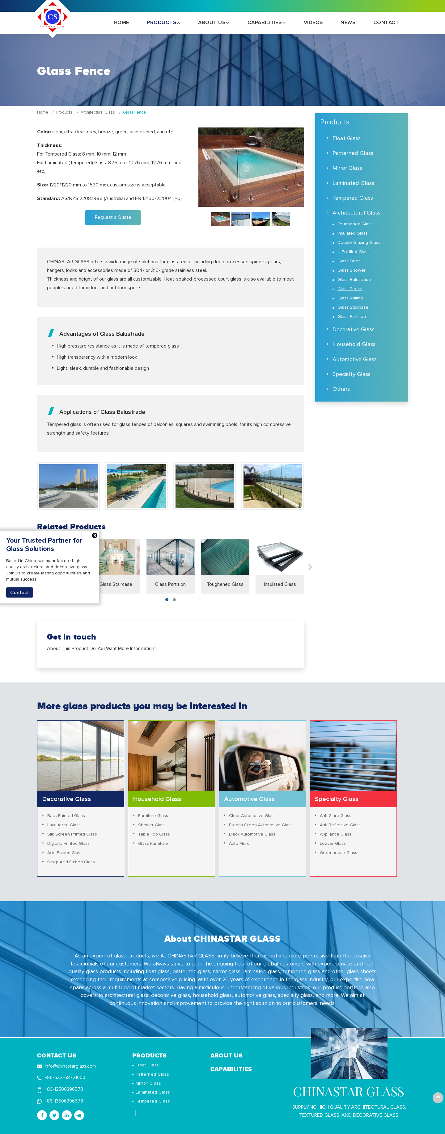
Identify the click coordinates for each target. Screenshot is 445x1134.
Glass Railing (350, 298)
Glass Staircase (116, 584)
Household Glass (354, 344)
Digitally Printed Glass (68, 843)
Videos (313, 22)
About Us (226, 1055)
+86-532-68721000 (66, 1077)
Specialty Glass (352, 374)
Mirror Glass (347, 168)
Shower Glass (152, 825)
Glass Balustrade (354, 279)
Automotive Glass (355, 359)
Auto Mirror (240, 843)
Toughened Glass (225, 584)
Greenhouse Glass (339, 853)
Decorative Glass (354, 329)
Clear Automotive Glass (252, 816)
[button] (167, 600)
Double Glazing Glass (358, 242)
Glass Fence (349, 289)
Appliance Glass (336, 834)
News (348, 22)
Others (341, 389)
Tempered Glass (353, 198)
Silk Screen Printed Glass (72, 834)
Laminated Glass (353, 183)
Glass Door (348, 261)
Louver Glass (333, 843)
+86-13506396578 (64, 1089)
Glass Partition (170, 584)
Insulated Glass (280, 584)
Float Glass (347, 138)
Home (121, 22)
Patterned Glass (353, 153)
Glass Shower (351, 270)
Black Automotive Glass (252, 834)
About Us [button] (212, 22)
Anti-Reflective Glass (340, 825)
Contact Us (57, 1055)
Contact (386, 22)
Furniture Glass (153, 816)
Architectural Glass (98, 112)
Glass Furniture (153, 843)
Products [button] (162, 22)
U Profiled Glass (353, 252)
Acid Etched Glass (65, 853)
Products (64, 112)
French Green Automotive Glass (261, 825)
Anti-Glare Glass (336, 816)
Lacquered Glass (64, 825)
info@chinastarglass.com (70, 1066)
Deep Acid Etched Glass (71, 862)
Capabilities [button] (265, 22)
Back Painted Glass (66, 816)
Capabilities (231, 1068)
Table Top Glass (154, 834)
